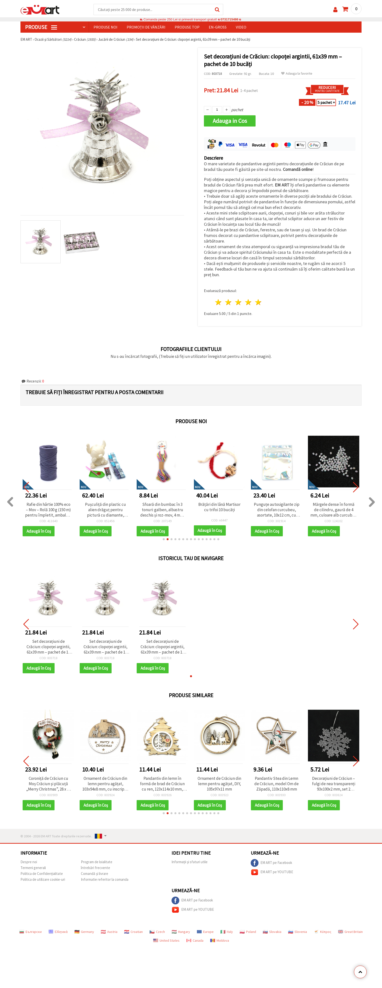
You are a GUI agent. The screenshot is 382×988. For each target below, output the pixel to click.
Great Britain (350, 931)
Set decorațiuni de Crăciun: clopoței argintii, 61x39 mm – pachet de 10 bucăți (48, 647)
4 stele (248, 302)
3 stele (239, 302)
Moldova (219, 940)
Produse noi (105, 27)
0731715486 (229, 19)
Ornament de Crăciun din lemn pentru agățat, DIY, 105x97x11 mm (219, 784)
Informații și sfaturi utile (190, 862)
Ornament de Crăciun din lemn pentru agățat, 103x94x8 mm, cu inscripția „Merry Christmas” (105, 784)
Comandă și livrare (94, 873)
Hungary (181, 931)
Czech (157, 931)
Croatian (133, 931)
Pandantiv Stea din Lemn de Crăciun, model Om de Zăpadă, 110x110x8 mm (276, 784)
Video (241, 27)
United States (166, 940)
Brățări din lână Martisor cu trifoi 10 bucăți (277, 507)
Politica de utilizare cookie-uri (42, 879)
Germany (84, 931)
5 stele (258, 302)
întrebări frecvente (95, 867)
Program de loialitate (96, 862)
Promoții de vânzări (146, 27)
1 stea (219, 302)
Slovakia (272, 931)
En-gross (218, 27)
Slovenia (297, 931)
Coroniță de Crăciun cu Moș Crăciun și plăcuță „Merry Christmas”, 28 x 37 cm (48, 784)
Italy (226, 931)
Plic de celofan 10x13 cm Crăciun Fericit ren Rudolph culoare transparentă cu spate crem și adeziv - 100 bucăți (48, 510)
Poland (248, 931)
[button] (164, 539)
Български (30, 931)
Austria (109, 931)
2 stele (229, 302)
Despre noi (28, 862)
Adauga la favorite (296, 73)
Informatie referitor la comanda (104, 879)
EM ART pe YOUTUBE (272, 872)
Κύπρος (322, 931)
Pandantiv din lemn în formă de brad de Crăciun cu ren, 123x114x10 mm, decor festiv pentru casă (162, 784)
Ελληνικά (58, 931)
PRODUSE (41, 27)
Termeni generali (33, 867)
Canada (194, 940)
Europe (205, 931)
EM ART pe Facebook (271, 863)
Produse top (187, 27)
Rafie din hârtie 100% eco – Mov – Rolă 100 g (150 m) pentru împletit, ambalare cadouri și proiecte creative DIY (105, 510)
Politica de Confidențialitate (41, 873)
